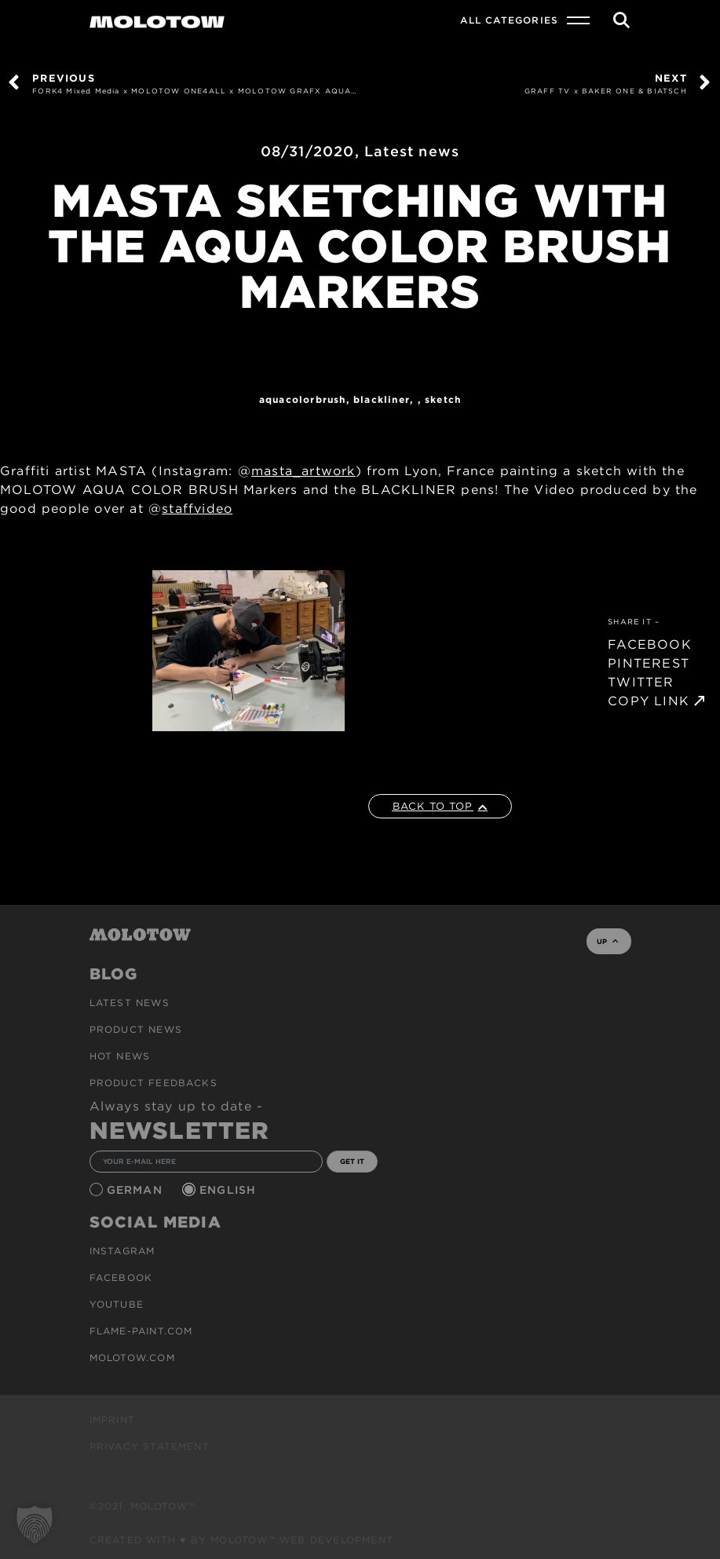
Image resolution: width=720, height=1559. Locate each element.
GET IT (352, 1161)
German (136, 1190)
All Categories (509, 20)
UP (607, 941)
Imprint (112, 1419)
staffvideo (197, 508)
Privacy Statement (150, 1446)
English (230, 1190)
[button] (34, 1524)
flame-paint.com (141, 1331)
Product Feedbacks (153, 1083)
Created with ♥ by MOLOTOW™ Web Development (242, 1540)
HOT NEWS (120, 1056)
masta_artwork (303, 470)
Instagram (122, 1251)
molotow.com (132, 1357)
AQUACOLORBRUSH (302, 399)
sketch (443, 399)
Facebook (121, 1277)
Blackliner (381, 399)
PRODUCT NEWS (136, 1029)
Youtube (117, 1304)
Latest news (411, 151)
